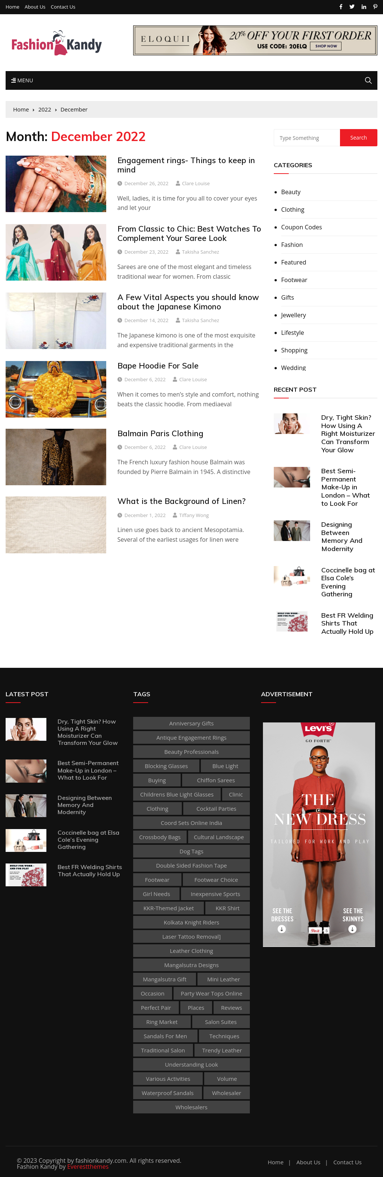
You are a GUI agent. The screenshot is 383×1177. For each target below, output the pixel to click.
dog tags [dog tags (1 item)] (191, 851)
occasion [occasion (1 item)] (153, 993)
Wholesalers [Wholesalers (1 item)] (191, 1107)
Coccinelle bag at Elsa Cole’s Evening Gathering (348, 582)
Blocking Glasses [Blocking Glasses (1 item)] (166, 766)
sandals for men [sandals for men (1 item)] (165, 1036)
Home (12, 6)
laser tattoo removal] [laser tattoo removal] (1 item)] (191, 936)
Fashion (292, 245)
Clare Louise (196, 183)
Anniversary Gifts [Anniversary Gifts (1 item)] (191, 723)
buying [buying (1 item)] (157, 780)
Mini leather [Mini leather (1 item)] (223, 979)
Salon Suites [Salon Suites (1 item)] (221, 1021)
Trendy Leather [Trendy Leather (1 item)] (222, 1050)
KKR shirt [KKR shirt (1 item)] (227, 908)
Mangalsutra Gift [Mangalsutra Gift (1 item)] (164, 979)
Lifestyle (292, 333)
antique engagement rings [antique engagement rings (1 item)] (191, 737)
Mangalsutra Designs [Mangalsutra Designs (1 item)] (191, 965)
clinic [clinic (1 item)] (236, 794)
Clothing (292, 210)
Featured (293, 262)
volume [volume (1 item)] (227, 1078)
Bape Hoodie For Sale (158, 365)
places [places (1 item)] (196, 1007)
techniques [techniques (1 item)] (224, 1036)
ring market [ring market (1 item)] (162, 1021)
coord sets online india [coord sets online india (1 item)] (191, 822)
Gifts (287, 297)
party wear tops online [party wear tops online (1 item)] (211, 993)
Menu (22, 80)
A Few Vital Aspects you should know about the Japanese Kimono (188, 301)
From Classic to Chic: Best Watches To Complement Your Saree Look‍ (189, 233)
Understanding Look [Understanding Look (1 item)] (191, 1064)
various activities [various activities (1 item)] (168, 1078)
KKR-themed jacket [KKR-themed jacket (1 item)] (168, 908)
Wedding (293, 368)
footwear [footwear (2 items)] (157, 879)
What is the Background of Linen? (181, 501)
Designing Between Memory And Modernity (341, 536)
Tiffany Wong (194, 515)
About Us (35, 6)
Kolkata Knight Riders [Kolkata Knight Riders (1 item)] (191, 922)
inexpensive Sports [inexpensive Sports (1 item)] (215, 894)
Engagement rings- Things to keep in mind (186, 164)
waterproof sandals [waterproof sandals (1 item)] (168, 1093)
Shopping (294, 350)
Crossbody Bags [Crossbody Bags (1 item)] (160, 837)
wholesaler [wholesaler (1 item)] (226, 1093)
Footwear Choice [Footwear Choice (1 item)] (216, 879)
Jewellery (293, 315)
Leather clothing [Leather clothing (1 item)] (191, 950)
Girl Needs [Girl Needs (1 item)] (156, 894)
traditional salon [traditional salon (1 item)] (163, 1050)
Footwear (294, 280)
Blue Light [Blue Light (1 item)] (225, 766)
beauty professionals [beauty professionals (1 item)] (191, 751)
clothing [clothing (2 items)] (157, 808)
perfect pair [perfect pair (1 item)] (156, 1007)
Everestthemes (88, 1166)
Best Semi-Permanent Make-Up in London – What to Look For (345, 487)
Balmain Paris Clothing (160, 433)
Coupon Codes (301, 227)
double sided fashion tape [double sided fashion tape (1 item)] (191, 865)
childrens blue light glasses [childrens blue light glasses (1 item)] (177, 794)
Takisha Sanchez (200, 251)
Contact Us (63, 6)
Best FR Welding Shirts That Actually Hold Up (347, 623)
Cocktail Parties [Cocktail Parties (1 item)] (216, 808)
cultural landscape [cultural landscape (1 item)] (219, 837)
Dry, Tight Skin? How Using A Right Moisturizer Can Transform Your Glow (348, 433)
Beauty (291, 192)
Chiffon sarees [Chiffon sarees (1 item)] (216, 780)
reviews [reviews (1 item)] (231, 1007)
